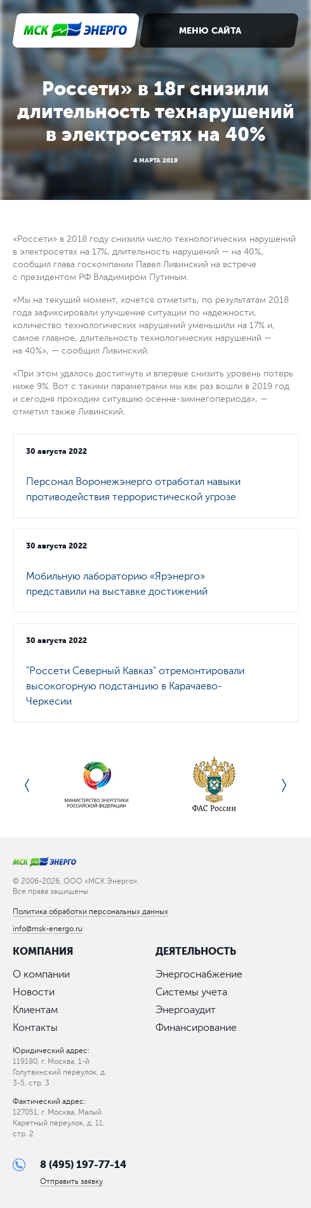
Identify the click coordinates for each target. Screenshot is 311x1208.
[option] (96, 785)
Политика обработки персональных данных (90, 911)
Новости (34, 992)
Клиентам (35, 1010)
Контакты (35, 1028)
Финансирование (196, 1028)
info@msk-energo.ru (48, 928)
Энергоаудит (186, 1010)
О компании (41, 974)
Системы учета (191, 992)
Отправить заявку (71, 1182)
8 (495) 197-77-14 (83, 1164)
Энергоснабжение (199, 974)
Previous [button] (27, 785)
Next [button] (284, 785)
